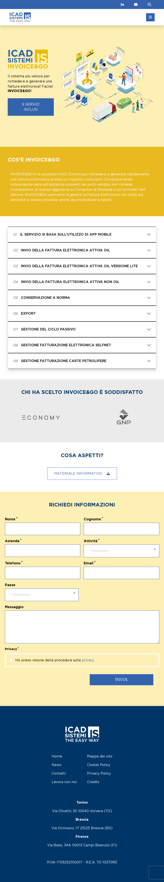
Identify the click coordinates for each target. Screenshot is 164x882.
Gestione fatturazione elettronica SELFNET (62, 345)
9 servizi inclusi (31, 107)
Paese (10, 585)
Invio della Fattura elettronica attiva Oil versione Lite (75, 266)
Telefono (12, 563)
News (56, 765)
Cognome (92, 519)
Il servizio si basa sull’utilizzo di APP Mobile (62, 234)
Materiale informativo (82, 473)
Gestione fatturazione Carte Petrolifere (59, 361)
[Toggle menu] (150, 17)
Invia (121, 680)
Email (89, 563)
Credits (93, 782)
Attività (90, 541)
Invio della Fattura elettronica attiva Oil (61, 250)
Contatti (59, 773)
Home (57, 756)
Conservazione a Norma (41, 297)
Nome (10, 519)
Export (24, 313)
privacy (88, 660)
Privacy (11, 649)
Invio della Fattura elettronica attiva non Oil (66, 282)
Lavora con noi (64, 782)
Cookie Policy (98, 765)
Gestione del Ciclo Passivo (44, 329)
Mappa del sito (99, 756)
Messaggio (14, 607)
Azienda (12, 541)
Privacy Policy (99, 773)
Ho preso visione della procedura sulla (54, 660)
